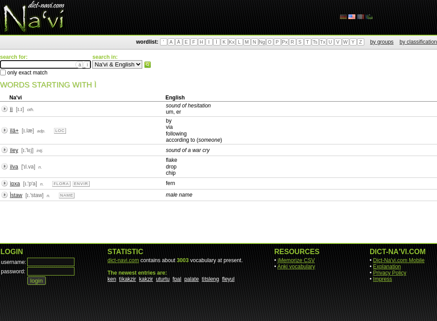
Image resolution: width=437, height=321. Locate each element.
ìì (11, 109)
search (147, 64)
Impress (382, 279)
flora (61, 183)
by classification (418, 42)
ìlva (14, 167)
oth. (30, 109)
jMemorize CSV (296, 260)
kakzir (146, 279)
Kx (231, 42)
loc (60, 130)
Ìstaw (16, 195)
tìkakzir (127, 279)
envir (81, 183)
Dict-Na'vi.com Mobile (399, 260)
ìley (14, 150)
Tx (323, 42)
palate (191, 279)
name (67, 195)
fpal (177, 279)
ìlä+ (14, 131)
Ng (262, 42)
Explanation (387, 266)
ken (111, 279)
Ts (315, 42)
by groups (382, 42)
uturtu (163, 279)
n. (40, 167)
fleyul (228, 279)
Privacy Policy (390, 273)
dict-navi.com (123, 260)
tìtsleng (210, 279)
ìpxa (15, 184)
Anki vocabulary (296, 266)
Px (284, 42)
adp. (41, 130)
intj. (40, 150)
